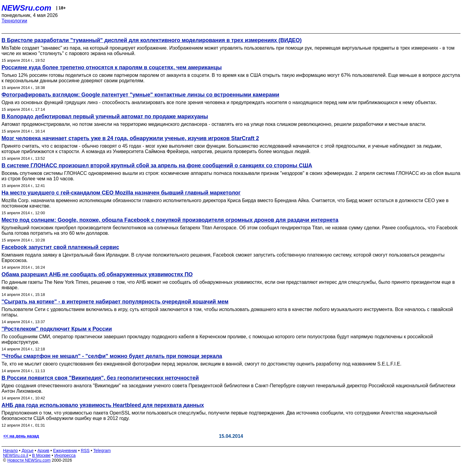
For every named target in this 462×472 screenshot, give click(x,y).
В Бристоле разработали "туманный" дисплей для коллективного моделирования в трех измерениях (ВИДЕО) (152, 40)
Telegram (102, 450)
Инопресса (65, 455)
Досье (27, 450)
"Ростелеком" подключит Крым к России (57, 329)
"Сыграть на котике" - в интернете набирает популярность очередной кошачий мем (115, 302)
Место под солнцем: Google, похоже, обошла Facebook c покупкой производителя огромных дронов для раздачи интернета (170, 220)
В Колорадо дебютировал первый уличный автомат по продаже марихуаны (105, 116)
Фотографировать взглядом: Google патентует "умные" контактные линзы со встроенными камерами (140, 95)
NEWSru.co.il (15, 455)
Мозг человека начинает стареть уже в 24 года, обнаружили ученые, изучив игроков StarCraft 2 (130, 138)
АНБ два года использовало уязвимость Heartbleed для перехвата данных (103, 405)
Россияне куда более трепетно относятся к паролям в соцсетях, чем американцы (112, 67)
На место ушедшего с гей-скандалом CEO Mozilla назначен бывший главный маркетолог (121, 193)
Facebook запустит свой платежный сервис (60, 247)
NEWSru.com (26, 7)
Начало (10, 450)
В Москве (41, 455)
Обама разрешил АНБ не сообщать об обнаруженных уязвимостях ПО (97, 274)
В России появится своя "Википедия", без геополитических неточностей (100, 378)
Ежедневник (65, 450)
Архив (43, 450)
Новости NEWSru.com (28, 460)
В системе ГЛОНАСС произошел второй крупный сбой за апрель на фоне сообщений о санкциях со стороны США (157, 165)
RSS (85, 450)
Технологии (14, 20)
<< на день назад (21, 436)
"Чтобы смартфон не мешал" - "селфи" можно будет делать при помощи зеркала (112, 356)
